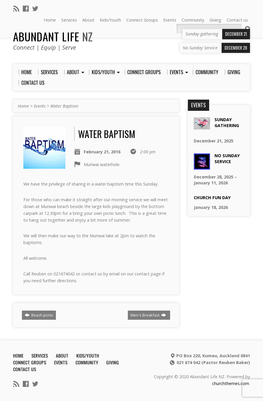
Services (39, 355)
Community (86, 362)
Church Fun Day (212, 197)
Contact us (24, 369)
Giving (112, 362)
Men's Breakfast (148, 315)
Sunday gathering (226, 122)
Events (40, 106)
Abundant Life (53, 36)
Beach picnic (39, 315)
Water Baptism (64, 106)
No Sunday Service (227, 158)
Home (23, 106)
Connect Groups (29, 362)
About (62, 355)
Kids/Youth (87, 355)
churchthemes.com (230, 383)
